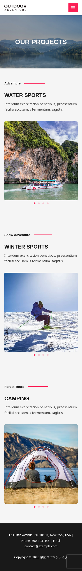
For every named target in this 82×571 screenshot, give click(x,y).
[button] (34, 203)
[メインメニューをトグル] (73, 8)
